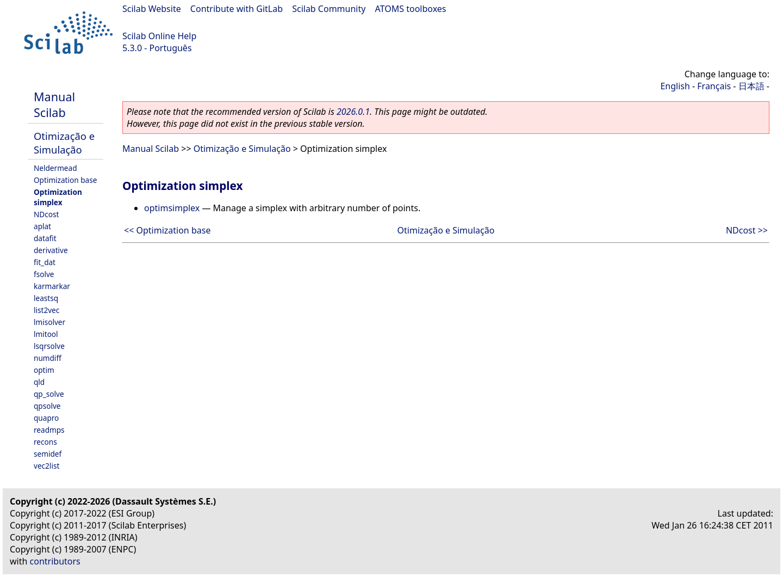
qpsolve (47, 406)
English (674, 86)
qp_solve (49, 394)
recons (45, 442)
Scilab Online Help (159, 36)
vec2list (46, 466)
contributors (55, 561)
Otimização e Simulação (64, 142)
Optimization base (65, 180)
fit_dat (44, 262)
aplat (42, 226)
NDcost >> (747, 230)
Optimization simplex (58, 197)
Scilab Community (328, 9)
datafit (45, 238)
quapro (46, 418)
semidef (47, 454)
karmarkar (52, 286)
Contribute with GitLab (236, 9)
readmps (49, 430)
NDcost (46, 214)
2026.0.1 (353, 112)
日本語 (751, 86)
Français (714, 86)
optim (44, 370)
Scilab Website (151, 9)
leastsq (46, 298)
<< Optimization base (167, 230)
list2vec (46, 310)
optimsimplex (172, 208)
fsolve (44, 274)
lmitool (46, 334)
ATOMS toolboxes (410, 9)
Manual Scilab (54, 104)
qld (39, 382)
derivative (51, 250)
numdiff (47, 358)
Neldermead (55, 168)
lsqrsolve (49, 346)
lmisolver (49, 322)
